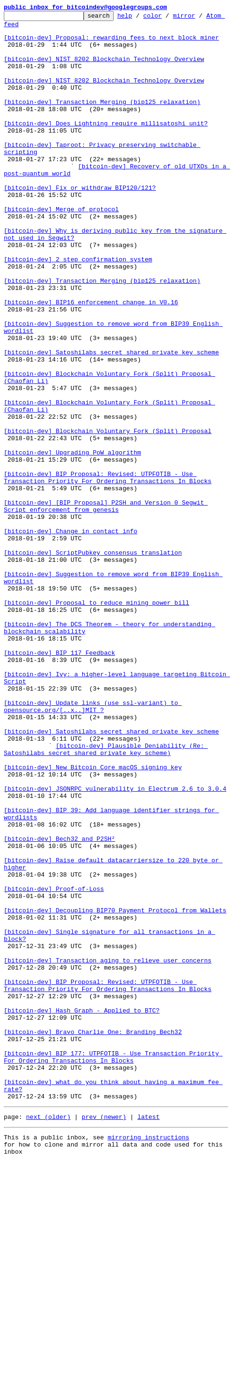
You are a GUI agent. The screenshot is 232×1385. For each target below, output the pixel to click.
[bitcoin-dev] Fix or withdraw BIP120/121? (80, 223)
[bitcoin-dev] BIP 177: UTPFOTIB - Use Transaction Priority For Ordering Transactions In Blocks (113, 1266)
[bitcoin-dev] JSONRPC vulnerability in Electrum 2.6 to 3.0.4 (115, 944)
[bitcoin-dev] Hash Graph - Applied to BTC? (82, 1210)
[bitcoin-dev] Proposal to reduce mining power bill (96, 721)
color (167, 18)
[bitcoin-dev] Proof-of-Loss (54, 1064)
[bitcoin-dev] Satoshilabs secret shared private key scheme (111, 420)
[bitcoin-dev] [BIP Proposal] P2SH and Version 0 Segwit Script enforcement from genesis (106, 605)
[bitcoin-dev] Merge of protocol (61, 249)
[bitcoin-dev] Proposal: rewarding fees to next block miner (111, 43)
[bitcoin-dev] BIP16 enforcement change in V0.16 (91, 360)
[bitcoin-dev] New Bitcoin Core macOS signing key (93, 918)
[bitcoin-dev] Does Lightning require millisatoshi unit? (106, 146)
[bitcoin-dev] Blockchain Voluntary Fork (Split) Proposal (108, 515)
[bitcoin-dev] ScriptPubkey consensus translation (93, 661)
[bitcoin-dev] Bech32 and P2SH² (59, 1004)
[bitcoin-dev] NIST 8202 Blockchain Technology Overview (104, 68)
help (139, 18)
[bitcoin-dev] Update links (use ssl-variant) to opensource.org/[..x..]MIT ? (93, 845)
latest (148, 1335)
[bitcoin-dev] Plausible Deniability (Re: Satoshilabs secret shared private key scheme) (106, 897)
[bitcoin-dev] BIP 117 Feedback (59, 781)
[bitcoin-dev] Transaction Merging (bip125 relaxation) (102, 120)
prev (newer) (104, 1335)
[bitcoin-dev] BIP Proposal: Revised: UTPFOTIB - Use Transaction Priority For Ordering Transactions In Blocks (108, 570)
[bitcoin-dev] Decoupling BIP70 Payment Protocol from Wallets (115, 1090)
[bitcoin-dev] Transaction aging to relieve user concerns (108, 1150)
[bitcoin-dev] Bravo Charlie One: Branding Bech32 (93, 1236)
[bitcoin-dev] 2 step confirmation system (78, 309)
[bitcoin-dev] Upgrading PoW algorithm (72, 541)
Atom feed (20, 28)
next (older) (48, 1335)
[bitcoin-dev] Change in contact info (70, 635)
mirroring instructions (148, 1357)
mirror (199, 18)
